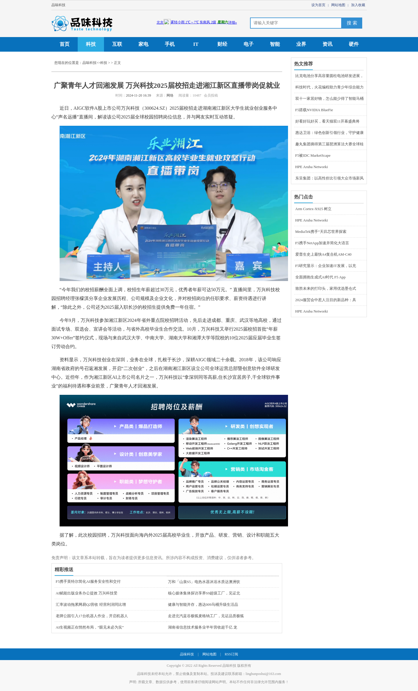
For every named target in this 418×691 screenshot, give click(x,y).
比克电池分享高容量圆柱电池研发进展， (329, 76)
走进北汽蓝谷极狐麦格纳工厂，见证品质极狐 (206, 616)
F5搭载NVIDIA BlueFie (314, 110)
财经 (222, 44)
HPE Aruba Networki (311, 167)
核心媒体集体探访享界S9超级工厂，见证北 (204, 593)
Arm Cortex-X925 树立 (313, 209)
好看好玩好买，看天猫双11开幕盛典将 (327, 121)
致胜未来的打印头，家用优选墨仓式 (325, 288)
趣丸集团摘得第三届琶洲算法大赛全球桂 (329, 144)
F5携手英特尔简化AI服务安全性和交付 (88, 581)
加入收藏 (358, 5)
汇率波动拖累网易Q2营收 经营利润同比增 (91, 604)
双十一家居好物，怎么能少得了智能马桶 (329, 98)
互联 (117, 44)
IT (196, 44)
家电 (143, 44)
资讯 (327, 44)
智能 (275, 44)
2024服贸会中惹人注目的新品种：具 (325, 300)
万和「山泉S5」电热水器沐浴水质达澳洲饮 (204, 582)
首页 (65, 44)
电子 (249, 44)
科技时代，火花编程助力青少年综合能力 (329, 87)
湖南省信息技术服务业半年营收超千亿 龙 (202, 627)
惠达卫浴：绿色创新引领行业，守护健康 (329, 132)
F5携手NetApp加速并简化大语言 (322, 243)
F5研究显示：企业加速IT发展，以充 (325, 266)
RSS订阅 (231, 654)
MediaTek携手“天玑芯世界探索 (320, 231)
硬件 (354, 44)
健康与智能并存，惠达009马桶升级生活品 (203, 604)
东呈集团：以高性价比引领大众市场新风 (329, 178)
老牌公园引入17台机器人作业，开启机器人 (92, 616)
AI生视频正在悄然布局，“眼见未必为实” (90, 627)
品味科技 (58, 5)
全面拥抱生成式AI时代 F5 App (320, 277)
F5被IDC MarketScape (313, 155)
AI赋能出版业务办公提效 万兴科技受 (87, 593)
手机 (170, 44)
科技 (91, 44)
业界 (301, 44)
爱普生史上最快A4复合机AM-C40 (323, 254)
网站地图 (338, 5)
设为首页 (318, 5)
